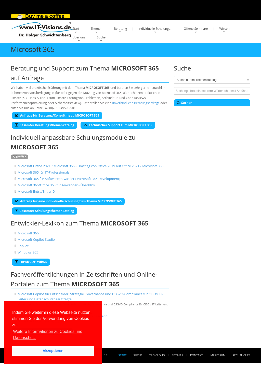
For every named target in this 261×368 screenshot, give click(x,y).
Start (75, 28)
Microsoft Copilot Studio (36, 239)
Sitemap (177, 355)
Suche (101, 37)
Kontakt (196, 355)
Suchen (184, 103)
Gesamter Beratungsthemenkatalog (44, 125)
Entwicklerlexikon (31, 262)
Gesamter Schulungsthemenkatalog (44, 211)
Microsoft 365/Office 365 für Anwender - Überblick (56, 185)
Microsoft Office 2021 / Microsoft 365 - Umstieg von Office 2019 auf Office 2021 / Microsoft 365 (90, 166)
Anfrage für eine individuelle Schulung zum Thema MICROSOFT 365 (68, 201)
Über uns (78, 37)
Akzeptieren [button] (53, 351)
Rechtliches (241, 355)
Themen (96, 28)
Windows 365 (28, 252)
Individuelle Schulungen (155, 28)
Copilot (23, 246)
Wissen (224, 28)
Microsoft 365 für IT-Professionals (43, 172)
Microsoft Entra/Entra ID (36, 191)
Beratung (120, 28)
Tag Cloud (157, 355)
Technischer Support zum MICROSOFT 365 (118, 125)
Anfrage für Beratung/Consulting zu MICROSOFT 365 (57, 115)
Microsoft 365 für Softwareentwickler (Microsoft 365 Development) (69, 178)
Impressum (217, 355)
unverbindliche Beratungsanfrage (136, 103)
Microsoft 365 (28, 233)
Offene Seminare (196, 28)
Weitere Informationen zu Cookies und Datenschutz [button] (47, 334)
